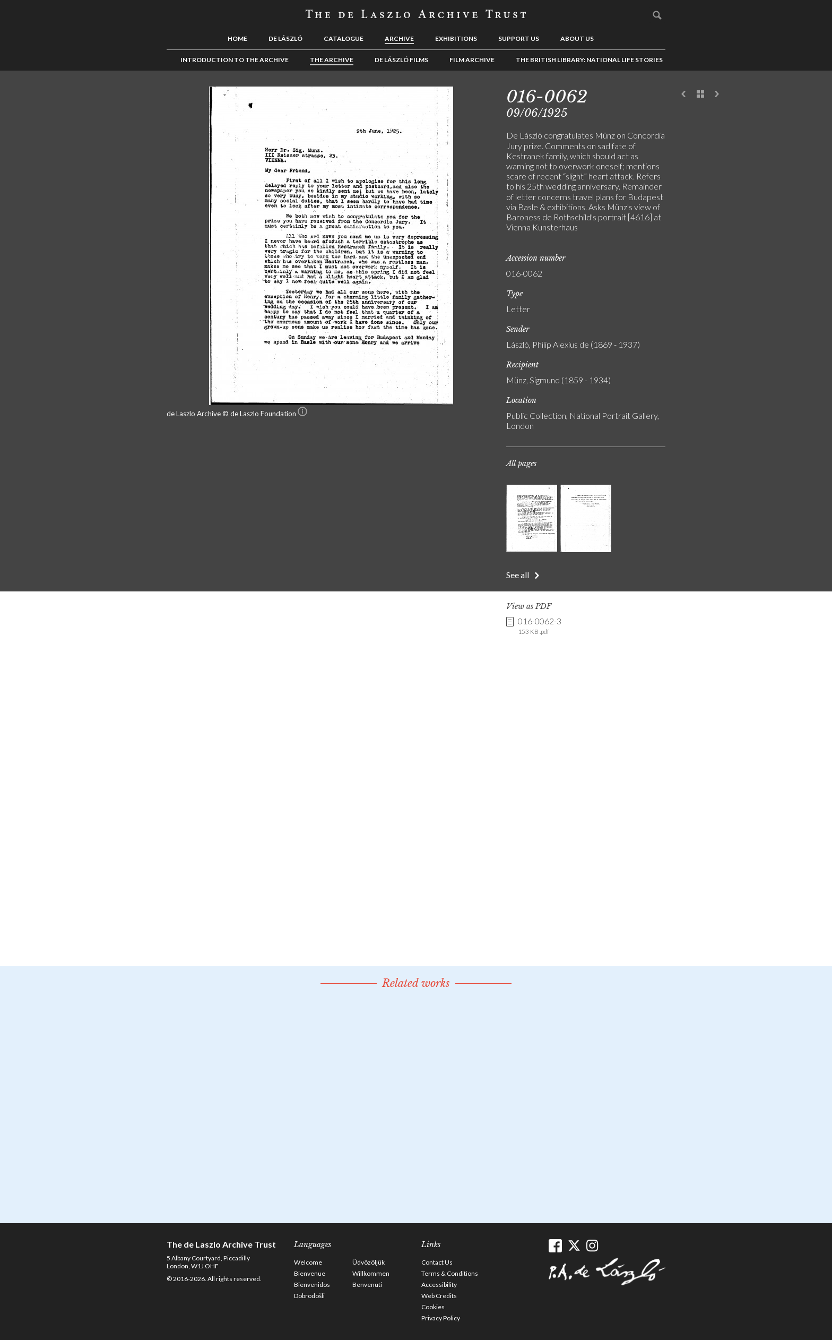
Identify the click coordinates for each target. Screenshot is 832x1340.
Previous (684, 94)
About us (577, 38)
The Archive (331, 60)
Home (237, 38)
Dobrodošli (309, 1296)
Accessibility (439, 1285)
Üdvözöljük (368, 1262)
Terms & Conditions (449, 1273)
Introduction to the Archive (234, 60)
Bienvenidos (312, 1285)
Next (717, 94)
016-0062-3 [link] (539, 626)
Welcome (308, 1262)
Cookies (433, 1307)
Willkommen (370, 1273)
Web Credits (439, 1296)
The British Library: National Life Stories (589, 60)
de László (285, 38)
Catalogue (343, 38)
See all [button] (517, 575)
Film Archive (472, 60)
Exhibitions (456, 38)
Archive (399, 38)
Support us (518, 38)
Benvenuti (367, 1285)
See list (700, 94)
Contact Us (437, 1262)
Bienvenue (309, 1273)
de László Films (401, 60)
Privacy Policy (440, 1318)
